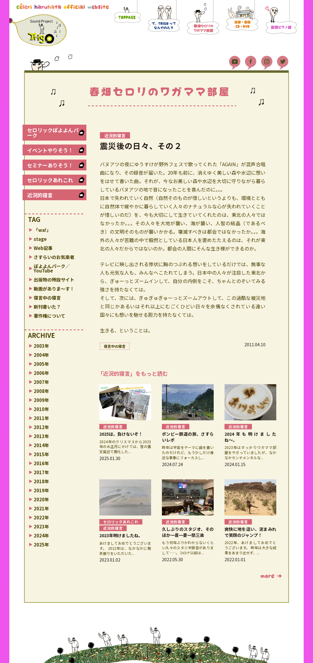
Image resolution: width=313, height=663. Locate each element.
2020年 (41, 499)
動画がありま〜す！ (54, 288)
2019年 (41, 490)
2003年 (41, 346)
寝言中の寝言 (47, 297)
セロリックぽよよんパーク (53, 132)
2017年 (41, 472)
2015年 (41, 454)
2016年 (41, 463)
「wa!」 (42, 230)
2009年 (41, 400)
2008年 (41, 391)
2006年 (41, 373)
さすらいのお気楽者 (54, 257)
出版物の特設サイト (54, 279)
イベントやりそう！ (50, 150)
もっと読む (271, 576)
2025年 (41, 544)
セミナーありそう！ (50, 165)
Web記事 (43, 248)
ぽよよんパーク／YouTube (52, 268)
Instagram (266, 60)
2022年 (41, 517)
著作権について (49, 316)
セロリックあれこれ (50, 180)
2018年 (41, 481)
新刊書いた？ (47, 306)
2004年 (41, 355)
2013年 (41, 436)
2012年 (41, 427)
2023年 (41, 526)
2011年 (41, 418)
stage (40, 239)
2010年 (41, 409)
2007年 (41, 382)
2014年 (41, 445)
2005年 (41, 364)
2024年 (41, 535)
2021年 (41, 508)
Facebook (250, 60)
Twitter (282, 60)
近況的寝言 (40, 195)
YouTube (234, 60)
